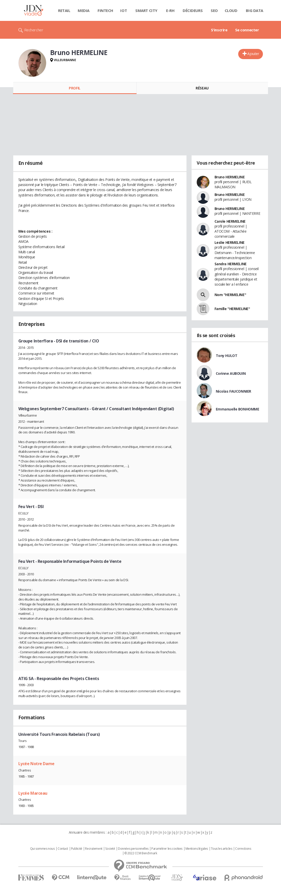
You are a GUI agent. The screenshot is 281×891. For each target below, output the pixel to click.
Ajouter (253, 53)
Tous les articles (221, 848)
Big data (254, 10)
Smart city (146, 10)
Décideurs (193, 10)
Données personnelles (133, 848)
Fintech (105, 10)
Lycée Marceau (33, 793)
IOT (123, 10)
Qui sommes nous (42, 848)
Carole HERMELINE (230, 221)
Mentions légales (196, 848)
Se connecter (247, 29)
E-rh (170, 10)
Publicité (76, 848)
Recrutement (93, 848)
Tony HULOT (226, 355)
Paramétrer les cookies (166, 848)
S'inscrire (219, 29)
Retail (64, 10)
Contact (63, 848)
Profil (74, 88)
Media (83, 10)
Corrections (243, 848)
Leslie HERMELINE (230, 242)
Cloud (231, 10)
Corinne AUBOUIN (231, 373)
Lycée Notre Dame (36, 763)
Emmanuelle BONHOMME (237, 409)
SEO (214, 10)
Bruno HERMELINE (230, 177)
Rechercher (33, 29)
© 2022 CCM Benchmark (140, 853)
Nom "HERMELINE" (230, 294)
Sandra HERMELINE (231, 263)
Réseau (202, 88)
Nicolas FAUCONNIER (233, 391)
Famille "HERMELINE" (232, 308)
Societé (110, 848)
